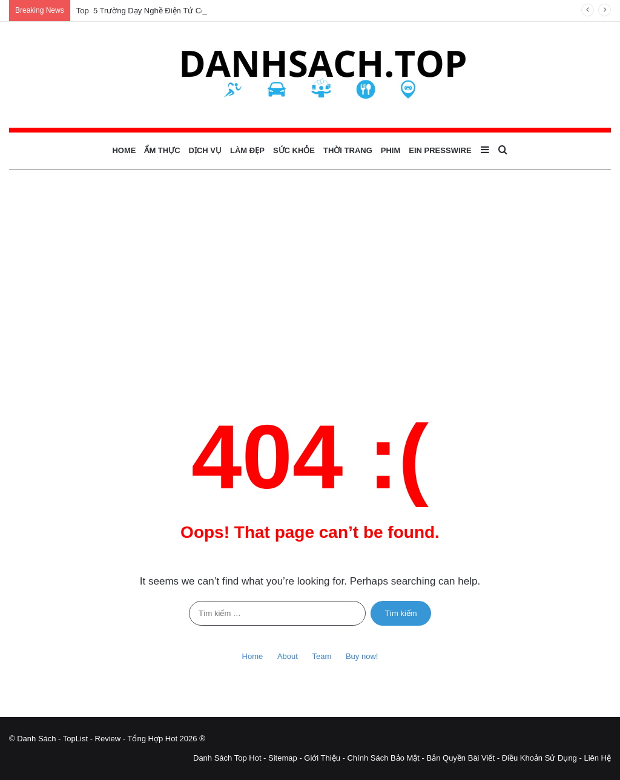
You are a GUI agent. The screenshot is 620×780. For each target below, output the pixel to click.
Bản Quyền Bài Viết (461, 757)
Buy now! (362, 656)
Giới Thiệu (322, 757)
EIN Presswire (440, 150)
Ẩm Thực (162, 150)
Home (124, 150)
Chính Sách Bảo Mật (383, 757)
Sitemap (282, 757)
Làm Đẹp (247, 150)
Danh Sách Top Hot (227, 757)
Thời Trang (347, 150)
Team (322, 656)
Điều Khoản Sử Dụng (539, 757)
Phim (391, 150)
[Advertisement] (310, 272)
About (287, 656)
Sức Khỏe (294, 150)
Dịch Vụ (205, 150)
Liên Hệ (597, 757)
